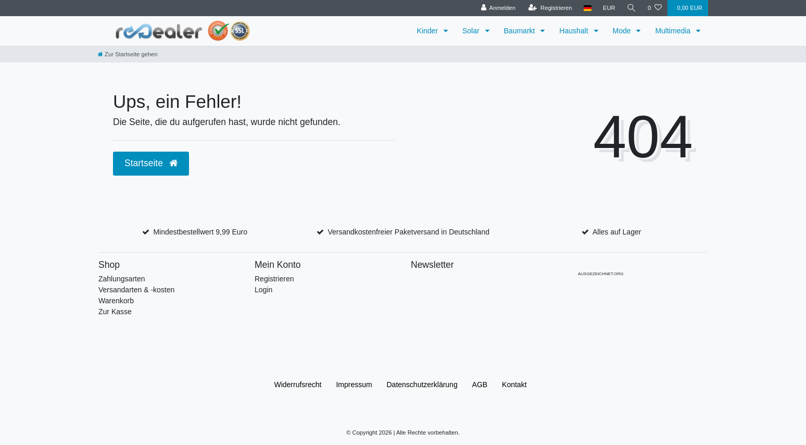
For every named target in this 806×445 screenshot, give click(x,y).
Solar (472, 31)
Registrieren (274, 279)
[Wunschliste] (655, 8)
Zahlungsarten (121, 279)
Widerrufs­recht (297, 384)
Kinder (428, 31)
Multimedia (673, 31)
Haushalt (574, 31)
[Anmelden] (498, 8)
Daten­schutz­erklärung (422, 384)
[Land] (587, 8)
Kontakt (514, 384)
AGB (480, 384)
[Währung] (609, 8)
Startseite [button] (151, 163)
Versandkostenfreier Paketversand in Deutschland (408, 232)
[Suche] (631, 8)
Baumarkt (520, 31)
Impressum (354, 384)
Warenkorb (116, 300)
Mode (623, 31)
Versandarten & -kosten (136, 290)
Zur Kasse (115, 311)
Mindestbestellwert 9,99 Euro (200, 232)
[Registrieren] (550, 8)
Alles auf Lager (617, 232)
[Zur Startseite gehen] (127, 54)
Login (263, 290)
